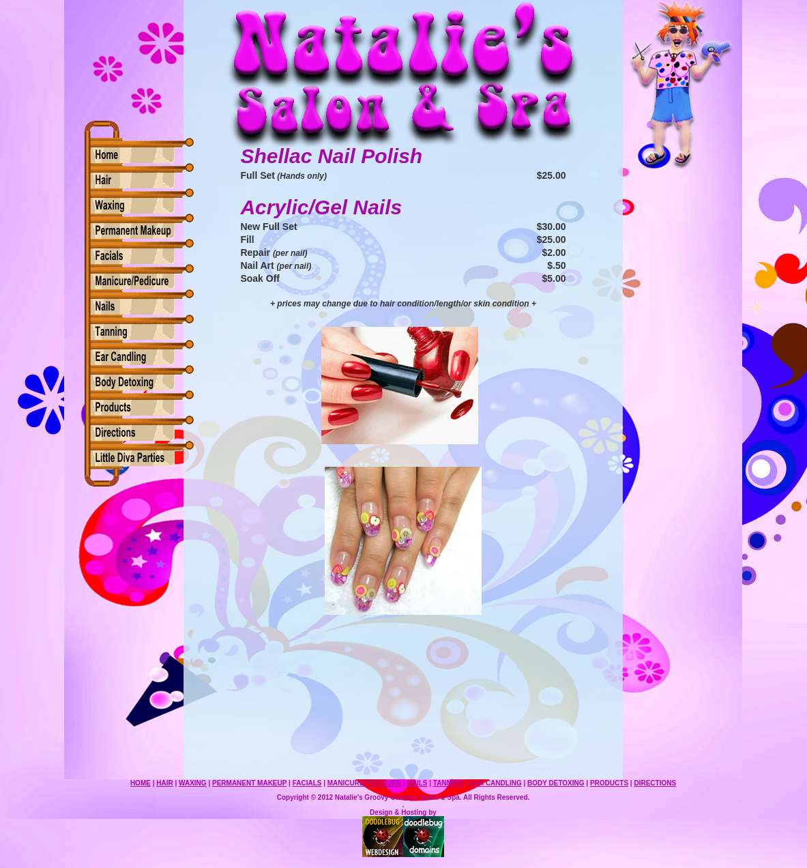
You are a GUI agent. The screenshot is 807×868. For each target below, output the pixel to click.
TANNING (448, 783)
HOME (140, 783)
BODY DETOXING (556, 783)
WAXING (193, 783)
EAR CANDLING (495, 783)
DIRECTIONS (655, 783)
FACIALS (307, 783)
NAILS (417, 783)
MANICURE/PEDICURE (364, 783)
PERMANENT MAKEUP (249, 783)
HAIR (164, 783)
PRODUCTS (609, 783)
